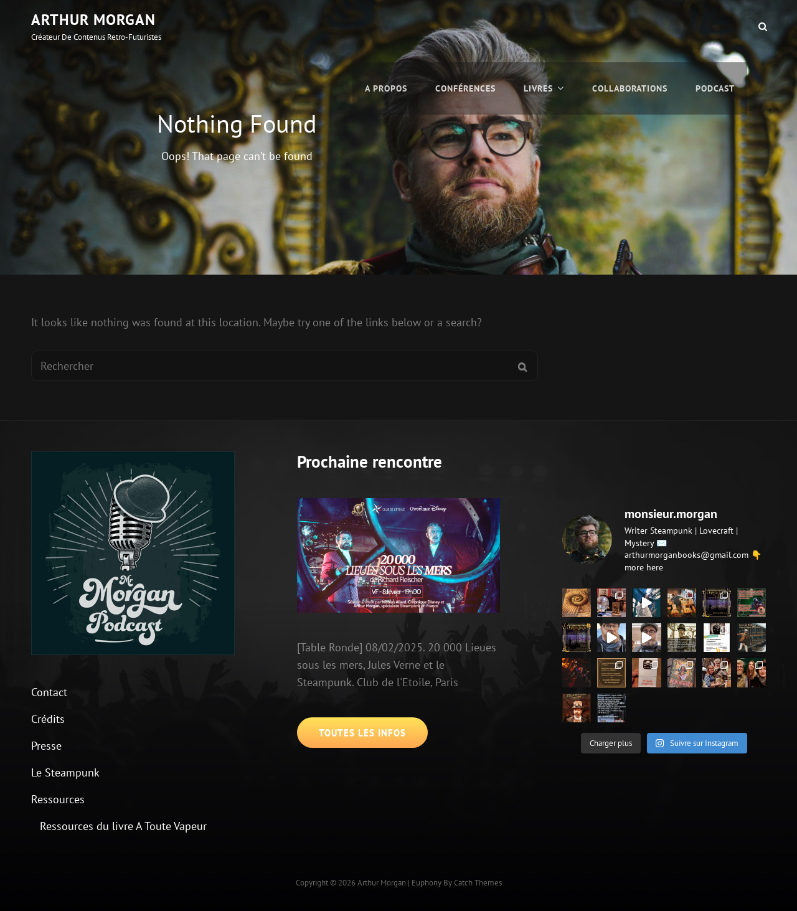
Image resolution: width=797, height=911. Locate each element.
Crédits (48, 719)
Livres (538, 26)
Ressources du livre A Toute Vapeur (123, 826)
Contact (49, 692)
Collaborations (629, 26)
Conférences (465, 26)
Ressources (58, 799)
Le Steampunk (65, 772)
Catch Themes (478, 882)
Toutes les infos (362, 733)
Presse (46, 746)
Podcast (715, 26)
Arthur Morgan (93, 19)
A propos (386, 26)
